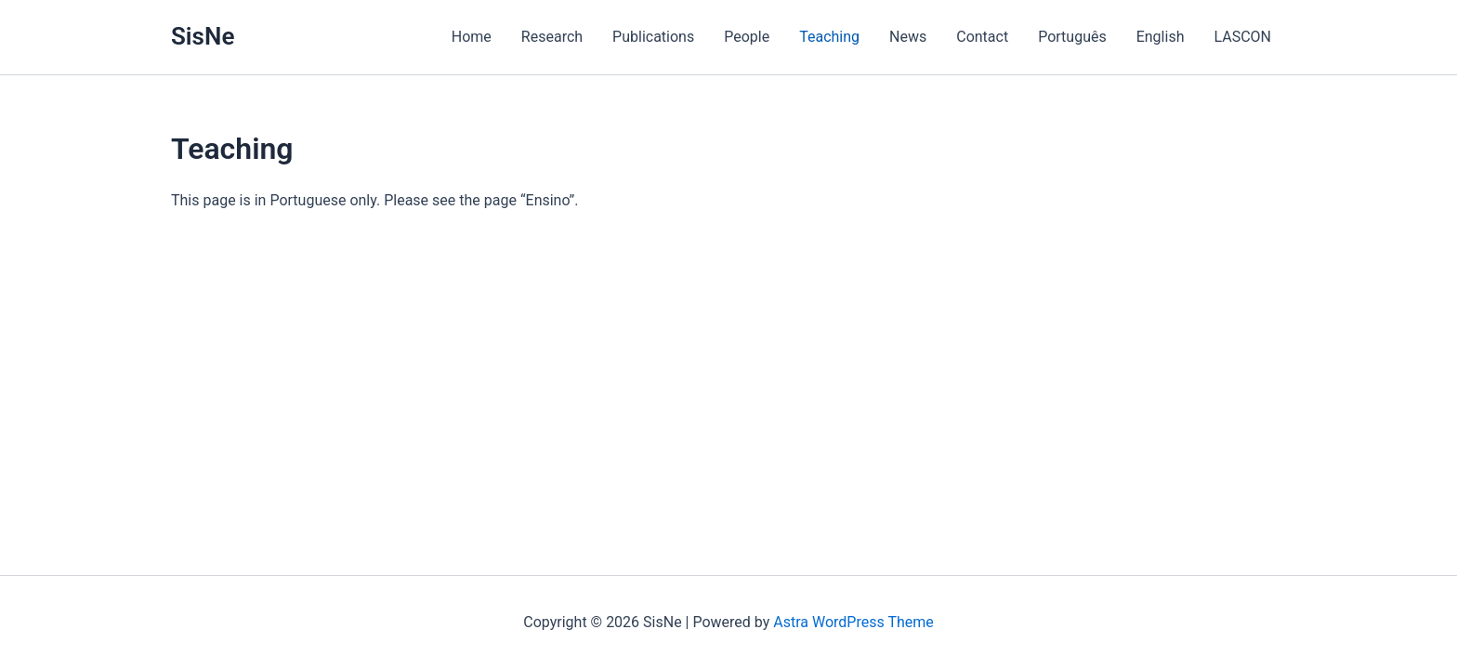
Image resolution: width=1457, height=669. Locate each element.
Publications (653, 37)
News (907, 37)
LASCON (1242, 37)
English (1160, 37)
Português (1072, 37)
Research (552, 37)
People (746, 37)
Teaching (829, 37)
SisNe (202, 36)
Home (472, 37)
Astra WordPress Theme (853, 622)
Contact (982, 37)
